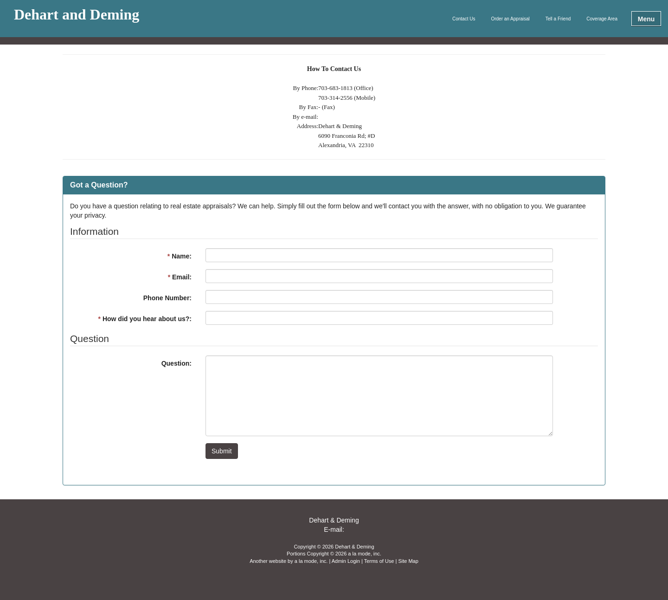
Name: (179, 256)
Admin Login (346, 561)
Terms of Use (379, 561)
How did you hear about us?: (145, 319)
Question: (176, 363)
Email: (180, 277)
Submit (222, 451)
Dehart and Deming (76, 15)
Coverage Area (601, 18)
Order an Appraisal (510, 18)
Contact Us (463, 18)
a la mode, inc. (311, 561)
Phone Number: (167, 298)
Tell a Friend (558, 18)
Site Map (408, 561)
